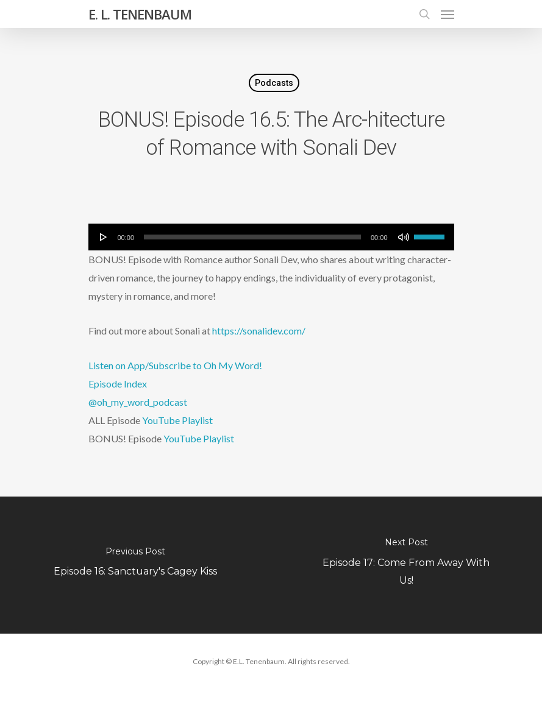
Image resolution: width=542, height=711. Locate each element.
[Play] (103, 237)
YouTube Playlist (177, 420)
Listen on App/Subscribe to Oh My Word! (175, 365)
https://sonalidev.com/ (258, 330)
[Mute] (403, 237)
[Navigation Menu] (447, 14)
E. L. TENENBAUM (139, 14)
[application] (271, 237)
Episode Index (117, 383)
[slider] (252, 237)
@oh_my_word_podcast (137, 402)
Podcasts (274, 83)
